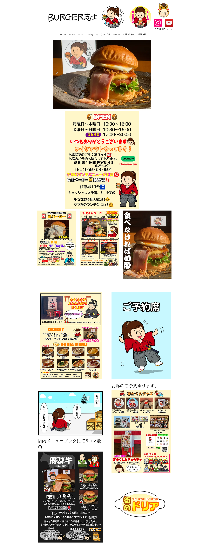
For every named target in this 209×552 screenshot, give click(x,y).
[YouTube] (169, 23)
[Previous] (57, 74)
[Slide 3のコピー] (105, 104)
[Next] (147, 74)
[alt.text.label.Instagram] (158, 23)
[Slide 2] (102, 104)
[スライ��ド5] (99, 104)
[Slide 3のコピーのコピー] (109, 104)
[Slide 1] (95, 104)
